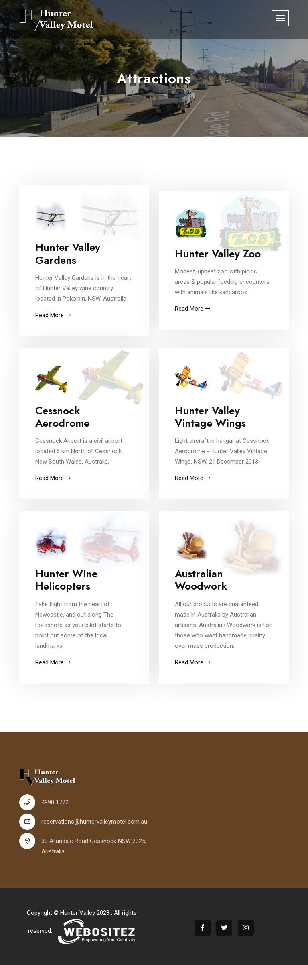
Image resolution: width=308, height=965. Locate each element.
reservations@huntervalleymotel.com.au (94, 821)
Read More (53, 315)
